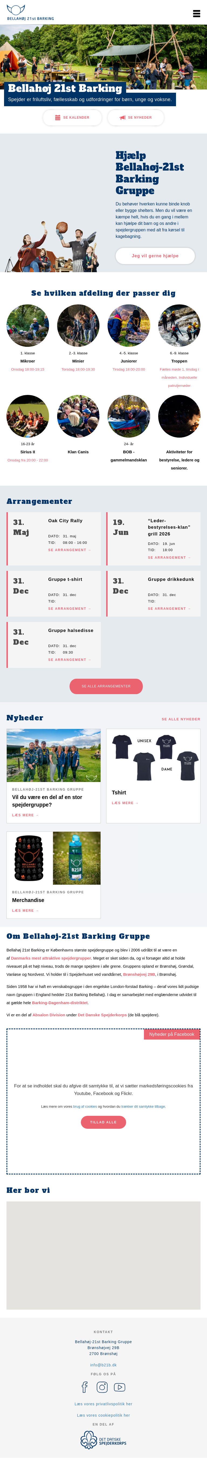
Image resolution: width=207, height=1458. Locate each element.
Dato (53, 536)
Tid (51, 543)
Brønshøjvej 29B (139, 974)
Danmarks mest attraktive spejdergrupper (51, 958)
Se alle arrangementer (106, 686)
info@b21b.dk (103, 1365)
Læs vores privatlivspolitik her (104, 1404)
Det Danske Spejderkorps (102, 1015)
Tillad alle (103, 1122)
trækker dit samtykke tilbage (143, 1106)
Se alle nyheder (181, 719)
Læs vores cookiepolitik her (103, 1415)
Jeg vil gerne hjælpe (155, 256)
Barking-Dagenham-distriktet (60, 1002)
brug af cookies (85, 1106)
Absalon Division (48, 1015)
